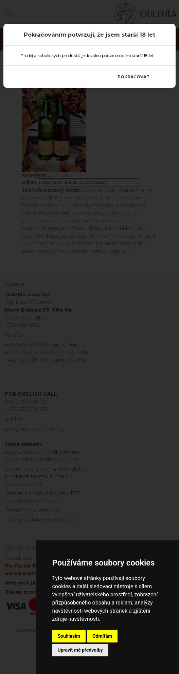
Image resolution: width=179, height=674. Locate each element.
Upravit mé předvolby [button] (80, 650)
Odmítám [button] (102, 636)
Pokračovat (133, 76)
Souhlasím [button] (68, 636)
